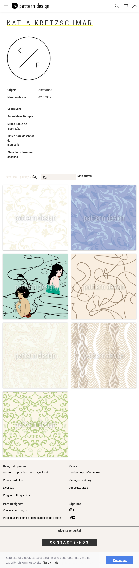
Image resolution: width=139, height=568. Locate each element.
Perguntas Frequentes (16, 495)
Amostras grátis (79, 487)
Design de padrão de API (85, 472)
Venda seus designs (15, 510)
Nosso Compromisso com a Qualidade (26, 472)
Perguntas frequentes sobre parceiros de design (32, 517)
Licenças (8, 487)
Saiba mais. (51, 562)
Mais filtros (84, 176)
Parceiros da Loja (13, 480)
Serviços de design (81, 480)
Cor (45, 177)
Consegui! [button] (120, 560)
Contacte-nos (69, 542)
